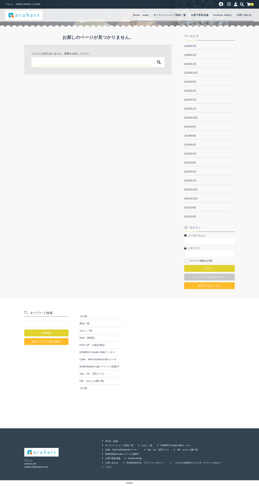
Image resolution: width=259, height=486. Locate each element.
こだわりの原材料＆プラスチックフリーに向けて (197, 463)
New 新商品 (87, 337)
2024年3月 (190, 153)
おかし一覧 (85, 330)
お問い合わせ (244, 15)
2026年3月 (190, 46)
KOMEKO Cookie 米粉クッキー (97, 352)
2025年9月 (190, 81)
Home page (141, 15)
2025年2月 (190, 108)
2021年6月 (190, 207)
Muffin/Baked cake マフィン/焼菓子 (99, 366)
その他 (83, 316)
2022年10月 (191, 189)
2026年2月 (190, 55)
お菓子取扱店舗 (200, 15)
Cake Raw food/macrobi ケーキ (99, 359)
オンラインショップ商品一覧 (169, 15)
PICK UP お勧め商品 (92, 345)
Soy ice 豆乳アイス (92, 373)
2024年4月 (190, 144)
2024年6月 (190, 135)
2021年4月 (190, 216)
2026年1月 (190, 64)
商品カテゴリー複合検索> (46, 341)
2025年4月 (190, 90)
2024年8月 (190, 126)
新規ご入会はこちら (209, 285)
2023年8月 (190, 162)
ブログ (108, 467)
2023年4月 (190, 171)
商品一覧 (84, 323)
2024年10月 (191, 117)
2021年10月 (191, 198)
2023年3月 (190, 180)
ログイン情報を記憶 (198, 260)
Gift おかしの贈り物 (91, 380)
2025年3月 (190, 99)
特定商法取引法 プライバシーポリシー (145, 463)
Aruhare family (222, 15)
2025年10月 (191, 72)
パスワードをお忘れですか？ (209, 277)
